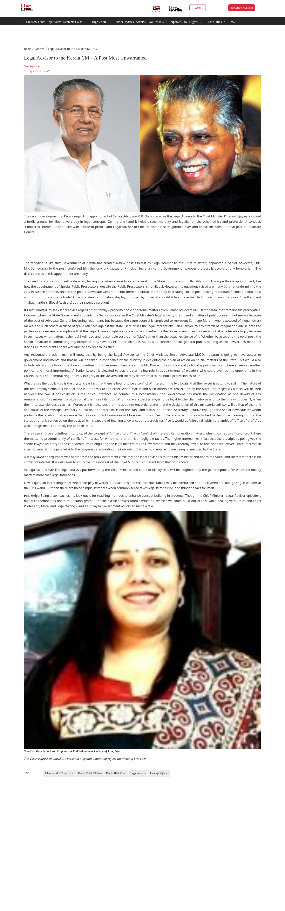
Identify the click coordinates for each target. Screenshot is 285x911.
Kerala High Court (116, 773)
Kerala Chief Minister (90, 773)
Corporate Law (177, 22)
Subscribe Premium (241, 7)
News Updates (125, 22)
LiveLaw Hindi (35, 22)
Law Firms (216, 22)
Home (27, 48)
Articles (141, 22)
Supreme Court (72, 22)
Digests (194, 22)
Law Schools (156, 22)
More (235, 22)
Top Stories (54, 22)
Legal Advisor (138, 773)
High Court (99, 22)
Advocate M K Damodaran (59, 773)
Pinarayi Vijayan (159, 773)
